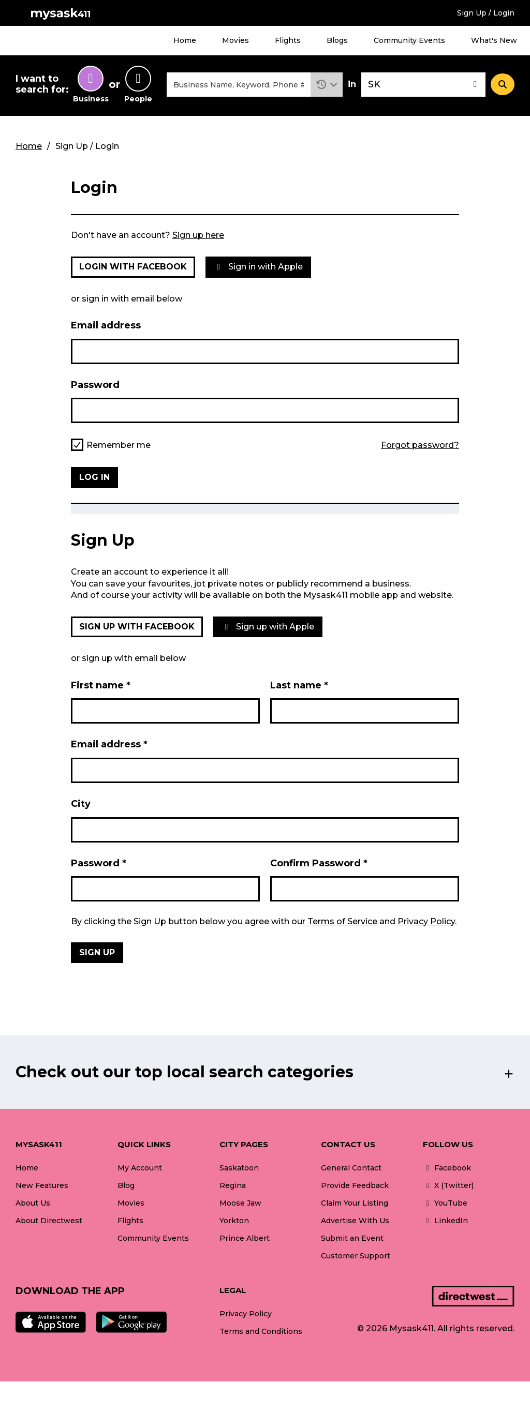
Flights (288, 40)
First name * (100, 685)
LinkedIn (445, 1220)
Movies (235, 40)
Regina (232, 1185)
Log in (94, 477)
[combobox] (239, 84)
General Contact (351, 1168)
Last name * (299, 685)
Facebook (447, 1168)
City (81, 803)
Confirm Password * (318, 863)
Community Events (409, 40)
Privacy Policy (426, 921)
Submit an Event (352, 1238)
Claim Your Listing (354, 1203)
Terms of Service (342, 921)
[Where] (423, 84)
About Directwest (49, 1220)
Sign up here (198, 235)
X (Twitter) (448, 1185)
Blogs (337, 40)
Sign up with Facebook (137, 627)
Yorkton (234, 1220)
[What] (239, 84)
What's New (494, 40)
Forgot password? (420, 445)
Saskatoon (239, 1168)
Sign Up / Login (485, 13)
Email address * (109, 744)
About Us (33, 1203)
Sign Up (97, 952)
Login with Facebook (133, 267)
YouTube (445, 1203)
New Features (42, 1185)
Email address (106, 325)
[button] (327, 84)
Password (95, 384)
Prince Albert (244, 1238)
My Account (139, 1168)
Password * (98, 863)
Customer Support (355, 1255)
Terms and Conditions (260, 1331)
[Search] (502, 84)
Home (184, 40)
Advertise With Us (355, 1220)
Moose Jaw (240, 1203)
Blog (126, 1185)
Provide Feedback (355, 1185)
